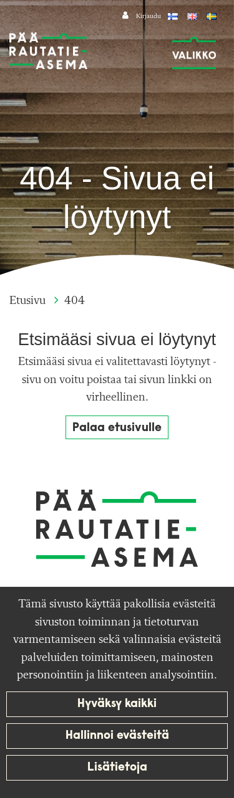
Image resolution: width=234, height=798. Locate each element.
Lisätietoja (117, 768)
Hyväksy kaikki (117, 704)
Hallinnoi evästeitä (117, 736)
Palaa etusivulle (117, 428)
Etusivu (28, 301)
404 (74, 301)
